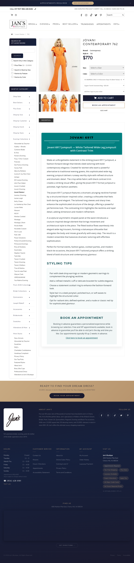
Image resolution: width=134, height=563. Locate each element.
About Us (59, 455)
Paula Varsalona (20, 238)
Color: (85, 74)
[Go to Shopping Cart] (12, 15)
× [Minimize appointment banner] (130, 3)
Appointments (38, 468)
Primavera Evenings (21, 244)
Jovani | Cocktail (19, 186)
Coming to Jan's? (62, 464)
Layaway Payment (86, 464)
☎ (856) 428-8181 (12, 480)
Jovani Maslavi (19, 192)
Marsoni (17, 210)
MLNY (16, 213)
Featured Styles (19, 362)
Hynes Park (18, 168)
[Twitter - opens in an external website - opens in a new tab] (121, 415)
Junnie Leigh (18, 198)
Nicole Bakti (18, 226)
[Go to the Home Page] (12, 34)
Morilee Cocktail (19, 216)
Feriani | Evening (20, 156)
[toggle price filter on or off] (12, 65)
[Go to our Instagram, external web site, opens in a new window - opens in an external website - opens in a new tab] (86, 15)
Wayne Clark (18, 274)
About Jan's (18, 365)
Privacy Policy (19, 356)
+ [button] (29, 96)
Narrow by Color (20, 77)
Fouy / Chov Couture (21, 159)
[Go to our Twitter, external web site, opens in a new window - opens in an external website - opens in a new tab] (96, 15)
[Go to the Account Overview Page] (16, 15)
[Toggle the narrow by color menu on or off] (12, 77)
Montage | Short (19, 223)
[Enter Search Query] (23, 51)
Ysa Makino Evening (21, 280)
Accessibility (126, 555)
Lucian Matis (18, 207)
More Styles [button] (17, 334)
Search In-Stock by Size (22, 70)
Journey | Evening (20, 195)
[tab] (22, 97)
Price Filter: (18, 65)
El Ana (16, 153)
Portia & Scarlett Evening (22, 241)
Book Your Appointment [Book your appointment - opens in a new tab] (83, 3)
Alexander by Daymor (21, 144)
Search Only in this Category (23, 61)
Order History (84, 460)
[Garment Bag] (104, 85)
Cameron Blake (19, 150)
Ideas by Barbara (20, 171)
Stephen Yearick (19, 253)
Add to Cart (104, 98)
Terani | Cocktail (19, 259)
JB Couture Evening (21, 180)
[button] (32, 24)
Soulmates (18, 250)
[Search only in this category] (12, 60)
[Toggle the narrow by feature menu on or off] (12, 73)
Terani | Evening (19, 262)
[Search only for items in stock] (12, 70)
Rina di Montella (20, 247)
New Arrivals (18, 338)
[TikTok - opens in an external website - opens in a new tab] (114, 415)
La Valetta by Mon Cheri (22, 204)
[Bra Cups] (104, 91)
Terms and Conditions (63, 472)
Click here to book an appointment (82, 338)
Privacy (112, 555)
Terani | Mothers (19, 265)
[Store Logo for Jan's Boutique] (18, 24)
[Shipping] (104, 79)
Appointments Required (112, 466)
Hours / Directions (39, 464)
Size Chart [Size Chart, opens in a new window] (103, 111)
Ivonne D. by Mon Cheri (22, 174)
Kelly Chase (18, 201)
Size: (84, 68)
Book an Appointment (104, 105)
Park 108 (17, 235)
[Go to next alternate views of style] (79, 103)
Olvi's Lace (18, 232)
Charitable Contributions (22, 350)
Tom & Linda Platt (20, 271)
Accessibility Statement (41, 472)
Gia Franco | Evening (21, 165)
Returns (35, 460)
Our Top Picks (19, 359)
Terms (119, 555)
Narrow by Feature (20, 73)
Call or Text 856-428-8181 (21, 9)
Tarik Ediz (17, 256)
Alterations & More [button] (20, 327)
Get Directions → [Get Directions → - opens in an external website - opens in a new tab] (67, 545)
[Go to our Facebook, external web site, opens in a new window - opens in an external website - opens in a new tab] (81, 15)
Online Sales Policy (63, 460)
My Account (84, 455)
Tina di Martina (19, 268)
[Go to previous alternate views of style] (40, 103)
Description (46, 120)
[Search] (115, 15)
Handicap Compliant (21, 353)
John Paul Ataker (20, 183)
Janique (16, 177)
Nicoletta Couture (20, 229)
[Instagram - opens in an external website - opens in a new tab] (108, 415)
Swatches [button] (17, 321)
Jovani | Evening (19, 189)
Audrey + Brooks (20, 147)
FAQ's (16, 347)
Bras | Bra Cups (19, 368)
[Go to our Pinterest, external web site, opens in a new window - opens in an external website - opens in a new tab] (101, 15)
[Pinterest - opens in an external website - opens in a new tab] (127, 415)
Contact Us (37, 455)
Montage (17, 220)
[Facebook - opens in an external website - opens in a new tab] (101, 415)
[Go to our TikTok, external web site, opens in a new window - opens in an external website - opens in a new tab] (91, 15)
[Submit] (123, 15)
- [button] (29, 334)
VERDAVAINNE (19, 277)
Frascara (17, 162)
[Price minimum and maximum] (27, 65)
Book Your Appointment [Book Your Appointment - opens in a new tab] (67, 395)
